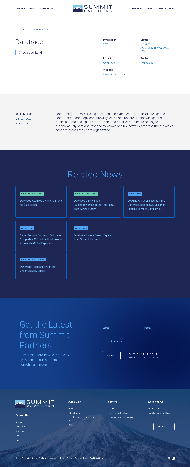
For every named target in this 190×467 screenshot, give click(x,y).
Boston (18, 422)
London (18, 435)
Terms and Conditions (147, 357)
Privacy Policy (66, 458)
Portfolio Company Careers (160, 413)
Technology (113, 408)
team (31, 8)
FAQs (70, 425)
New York (19, 431)
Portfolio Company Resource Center (81, 419)
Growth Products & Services (121, 417)
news (149, 8)
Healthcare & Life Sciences (120, 413)
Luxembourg (21, 440)
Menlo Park (20, 426)
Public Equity (74, 413)
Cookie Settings (96, 458)
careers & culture (165, 8)
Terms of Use (81, 458)
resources (137, 8)
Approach (20, 8)
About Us (72, 408)
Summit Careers (155, 408)
